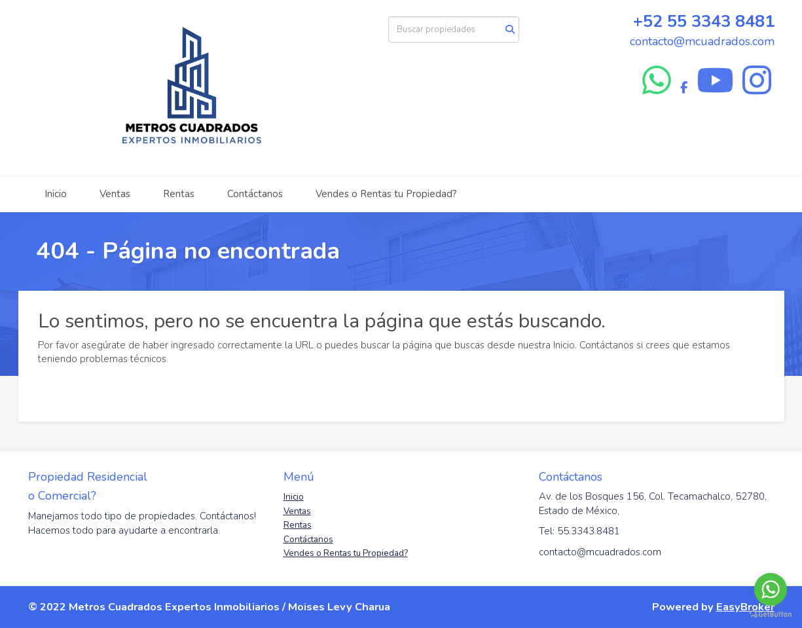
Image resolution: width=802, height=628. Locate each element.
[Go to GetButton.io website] (771, 614)
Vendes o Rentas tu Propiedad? (386, 193)
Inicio (56, 193)
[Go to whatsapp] (770, 589)
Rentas (178, 193)
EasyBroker (745, 606)
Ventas (115, 193)
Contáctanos (255, 193)
